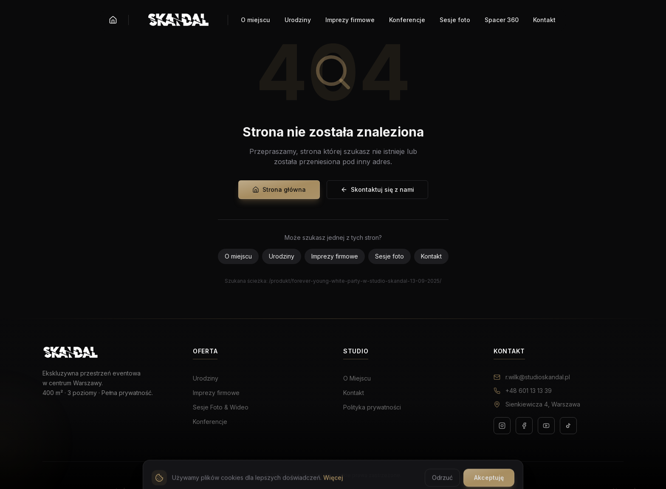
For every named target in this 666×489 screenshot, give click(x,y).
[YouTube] (546, 425)
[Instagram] (502, 425)
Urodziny (281, 256)
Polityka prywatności (372, 407)
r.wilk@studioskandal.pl (532, 377)
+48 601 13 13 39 (523, 390)
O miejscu (238, 256)
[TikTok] (568, 425)
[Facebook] (524, 425)
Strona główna (279, 189)
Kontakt (431, 256)
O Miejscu (357, 378)
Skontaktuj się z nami (377, 189)
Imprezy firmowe (334, 256)
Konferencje (210, 421)
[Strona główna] (113, 19)
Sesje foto (389, 256)
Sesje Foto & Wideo (220, 407)
